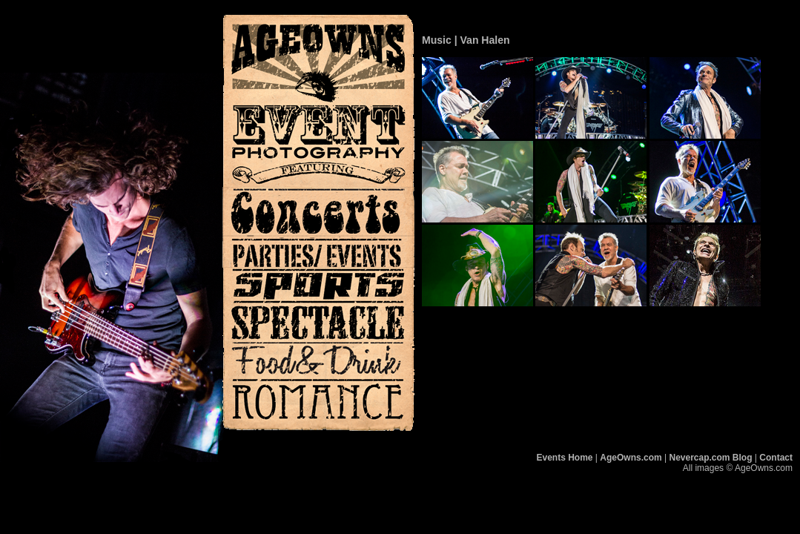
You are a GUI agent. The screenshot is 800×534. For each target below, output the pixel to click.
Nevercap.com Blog (710, 457)
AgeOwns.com (630, 457)
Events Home (565, 457)
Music (437, 40)
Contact (776, 457)
